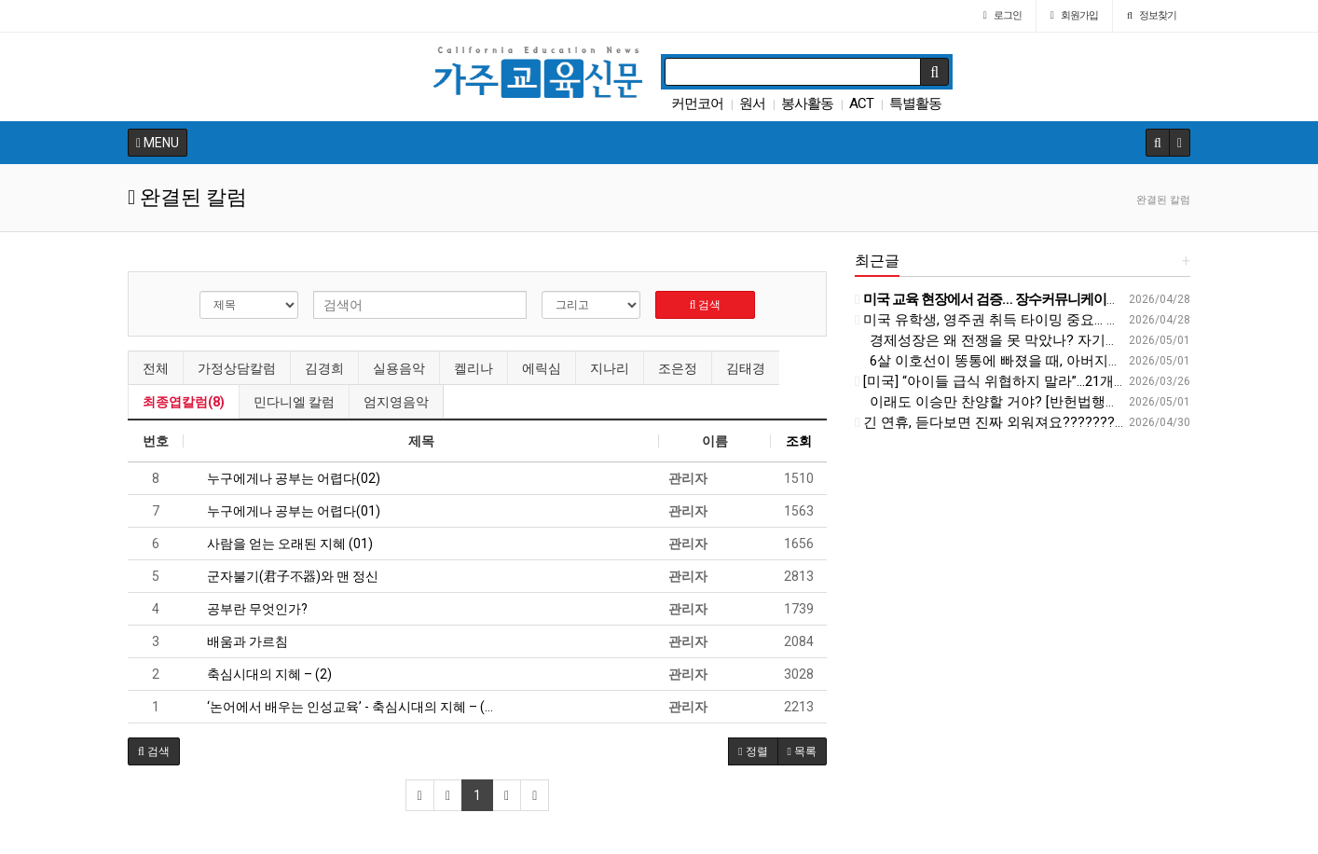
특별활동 (915, 103)
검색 (705, 304)
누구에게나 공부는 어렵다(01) (286, 510)
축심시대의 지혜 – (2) (262, 674)
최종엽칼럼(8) (184, 401)
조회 (799, 441)
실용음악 (399, 368)
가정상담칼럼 (237, 368)
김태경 (745, 368)
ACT (861, 103)
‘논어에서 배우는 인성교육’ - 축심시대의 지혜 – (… (343, 706)
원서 (752, 103)
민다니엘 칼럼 (294, 401)
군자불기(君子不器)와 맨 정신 (285, 576)
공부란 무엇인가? (250, 608)
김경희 (324, 368)
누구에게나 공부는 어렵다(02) (286, 478)
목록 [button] (802, 751)
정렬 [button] (752, 751)
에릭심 (541, 368)
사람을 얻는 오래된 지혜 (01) (283, 543)
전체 (156, 368)
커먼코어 (697, 103)
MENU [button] (157, 142)
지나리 (609, 368)
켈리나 (473, 368)
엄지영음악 (396, 401)
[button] (154, 751)
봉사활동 (807, 103)
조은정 (677, 368)
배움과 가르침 (240, 641)
